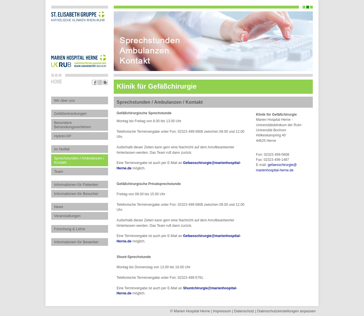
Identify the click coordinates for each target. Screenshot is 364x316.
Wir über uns (64, 100)
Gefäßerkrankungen (70, 113)
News (58, 207)
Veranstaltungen (67, 216)
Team (58, 171)
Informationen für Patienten (76, 184)
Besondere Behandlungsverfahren (72, 124)
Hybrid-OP (62, 136)
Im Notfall (62, 149)
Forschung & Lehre (69, 229)
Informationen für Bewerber (76, 242)
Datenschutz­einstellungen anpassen (286, 311)
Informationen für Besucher (76, 194)
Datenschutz (244, 311)
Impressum (222, 311)
